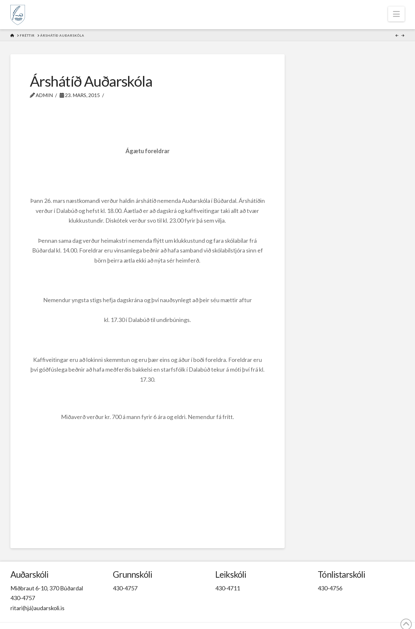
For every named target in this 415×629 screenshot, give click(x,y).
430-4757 (22, 597)
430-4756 (330, 588)
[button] (396, 13)
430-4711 (227, 588)
